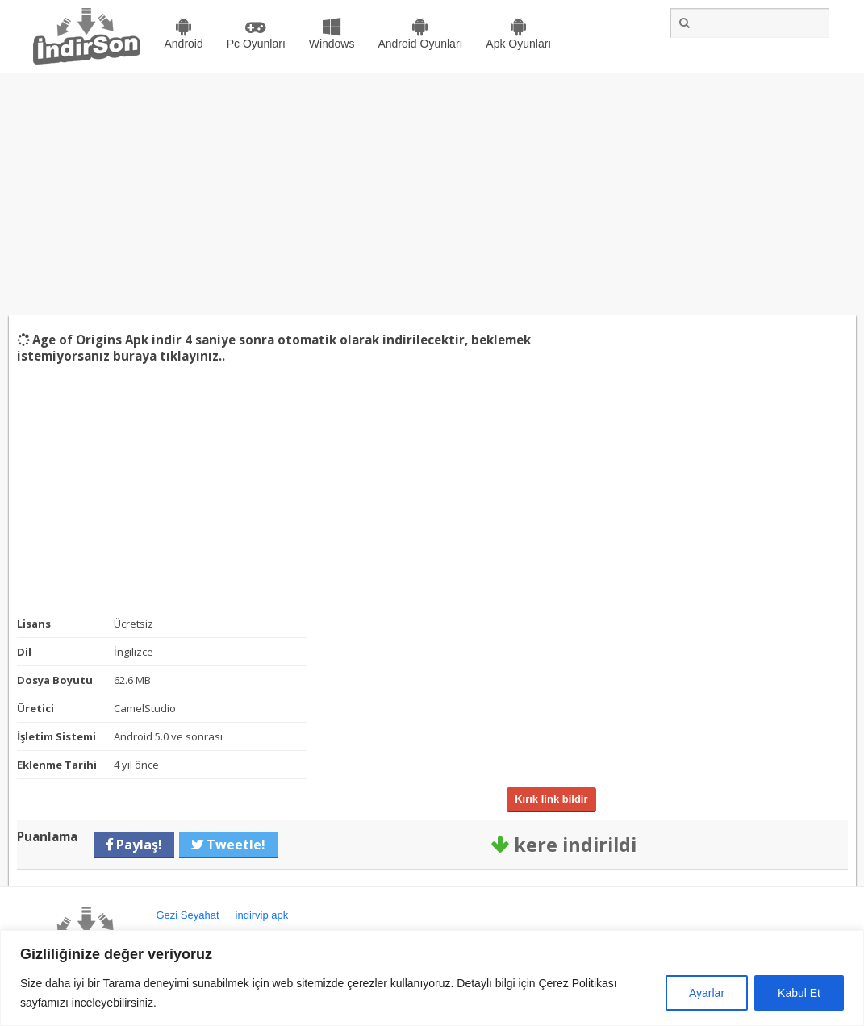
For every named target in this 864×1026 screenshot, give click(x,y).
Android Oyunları (420, 43)
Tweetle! (234, 844)
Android (184, 43)
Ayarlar (706, 992)
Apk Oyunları (518, 43)
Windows (332, 43)
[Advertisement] (432, 194)
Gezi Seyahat (188, 915)
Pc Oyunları (256, 43)
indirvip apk (262, 915)
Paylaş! (137, 844)
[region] (432, 978)
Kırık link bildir (551, 799)
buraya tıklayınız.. (169, 356)
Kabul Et (799, 992)
